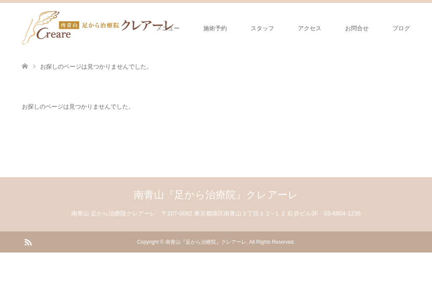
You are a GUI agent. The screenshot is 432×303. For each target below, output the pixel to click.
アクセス (309, 28)
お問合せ (357, 28)
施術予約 (215, 28)
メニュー (168, 28)
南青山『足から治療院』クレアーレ (216, 194)
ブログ (401, 28)
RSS (28, 242)
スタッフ (262, 28)
